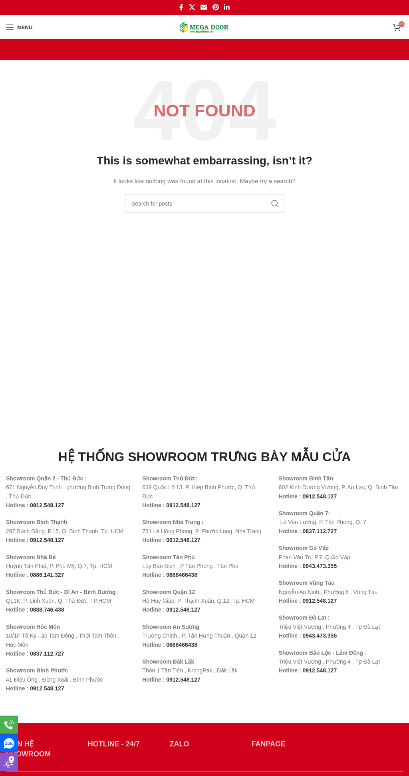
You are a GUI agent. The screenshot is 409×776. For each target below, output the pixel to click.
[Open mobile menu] (19, 27)
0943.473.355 (320, 566)
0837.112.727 (47, 653)
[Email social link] (204, 7)
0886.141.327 (47, 575)
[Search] (204, 203)
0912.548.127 (47, 688)
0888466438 (181, 575)
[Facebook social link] (181, 7)
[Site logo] (204, 27)
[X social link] (192, 7)
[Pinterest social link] (215, 7)
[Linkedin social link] (226, 7)
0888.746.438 (47, 609)
